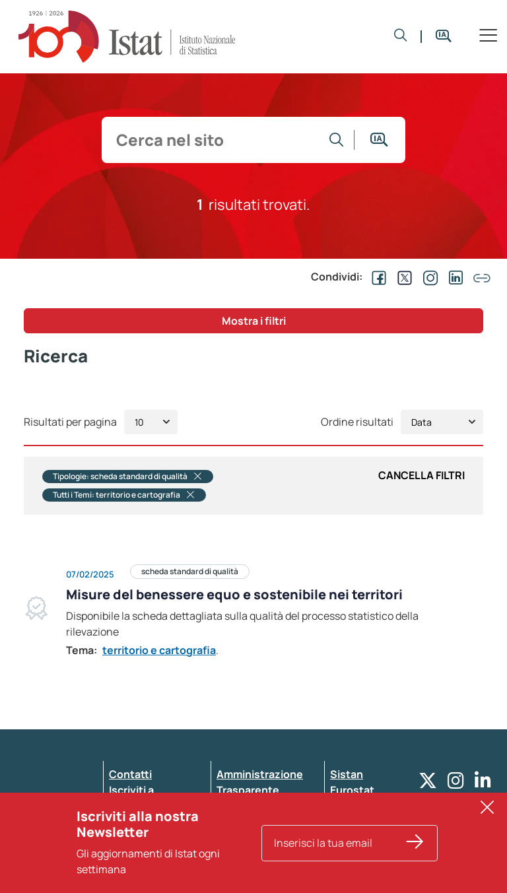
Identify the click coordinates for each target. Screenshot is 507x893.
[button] (401, 36)
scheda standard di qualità (189, 571)
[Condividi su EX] (402, 276)
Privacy (127, 821)
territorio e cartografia (159, 650)
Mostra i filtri (254, 321)
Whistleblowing (256, 806)
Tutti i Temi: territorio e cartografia (124, 495)
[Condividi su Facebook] (376, 276)
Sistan (346, 774)
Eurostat (352, 790)
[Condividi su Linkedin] (453, 276)
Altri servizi (358, 806)
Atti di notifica (252, 837)
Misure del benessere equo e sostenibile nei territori (234, 594)
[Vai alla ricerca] (337, 140)
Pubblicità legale (258, 821)
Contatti (130, 774)
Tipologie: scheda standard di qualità (128, 476)
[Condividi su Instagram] (428, 276)
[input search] (214, 140)
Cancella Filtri (421, 475)
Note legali (244, 853)
